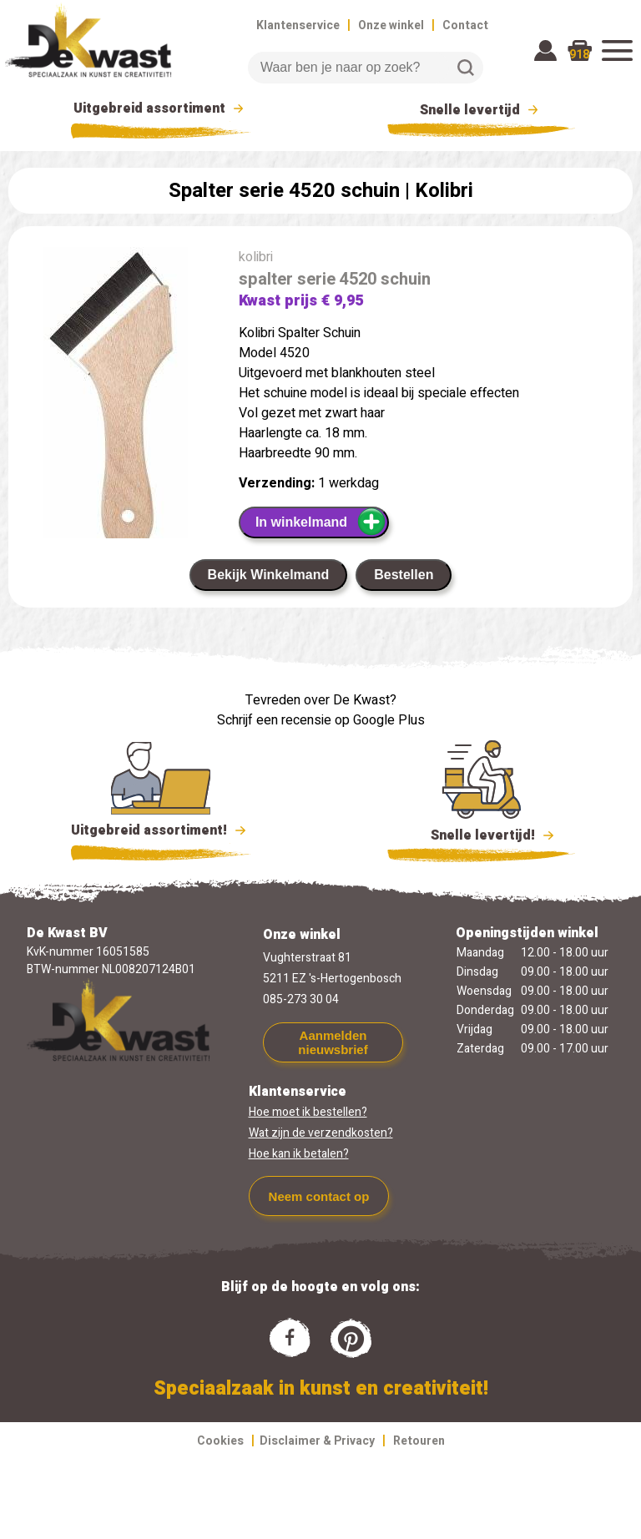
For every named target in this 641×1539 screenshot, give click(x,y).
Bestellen (403, 575)
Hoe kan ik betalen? (299, 1154)
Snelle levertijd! (481, 833)
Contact (465, 25)
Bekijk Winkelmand (269, 575)
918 (579, 54)
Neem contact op (319, 1196)
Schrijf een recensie (274, 720)
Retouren (419, 1441)
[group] (115, 410)
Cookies (220, 1441)
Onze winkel (391, 25)
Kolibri (444, 190)
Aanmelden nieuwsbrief (332, 1042)
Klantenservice (298, 25)
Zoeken (465, 68)
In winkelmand (320, 522)
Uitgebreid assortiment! (160, 830)
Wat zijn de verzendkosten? (321, 1133)
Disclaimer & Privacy (317, 1441)
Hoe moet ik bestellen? (308, 1112)
